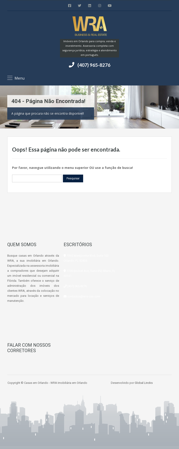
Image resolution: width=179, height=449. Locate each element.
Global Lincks (144, 382)
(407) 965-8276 (93, 65)
